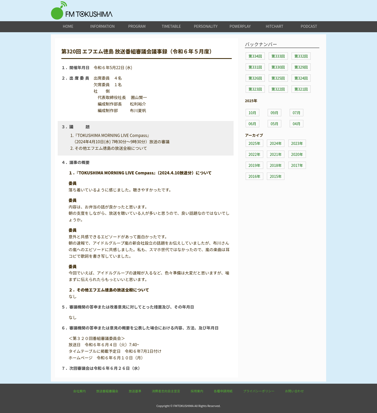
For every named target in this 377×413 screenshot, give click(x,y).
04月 (296, 123)
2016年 (254, 176)
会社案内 (79, 391)
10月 (252, 112)
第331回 (255, 67)
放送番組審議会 (107, 391)
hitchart (274, 26)
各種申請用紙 (223, 391)
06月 (252, 123)
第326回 (255, 78)
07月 (296, 112)
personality (205, 26)
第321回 (301, 89)
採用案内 (197, 391)
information (102, 26)
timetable (171, 26)
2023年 (297, 143)
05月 (274, 123)
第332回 (301, 56)
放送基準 (135, 391)
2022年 (254, 154)
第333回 (278, 56)
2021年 (276, 154)
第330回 (278, 67)
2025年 (254, 143)
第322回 (278, 89)
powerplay (240, 26)
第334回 (255, 56)
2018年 (276, 165)
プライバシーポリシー (258, 391)
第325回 (278, 78)
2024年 (276, 143)
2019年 (254, 165)
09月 (274, 112)
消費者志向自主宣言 (166, 391)
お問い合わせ (294, 391)
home (68, 26)
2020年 (297, 154)
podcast (309, 26)
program (137, 26)
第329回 (301, 67)
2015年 (276, 176)
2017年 (297, 165)
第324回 (301, 78)
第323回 (255, 89)
